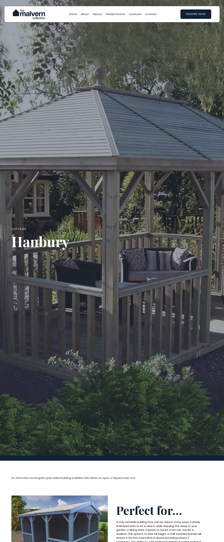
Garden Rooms (115, 14)
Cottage (18, 229)
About (85, 14)
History (97, 14)
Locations (135, 14)
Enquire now (196, 14)
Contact (151, 14)
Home (73, 14)
